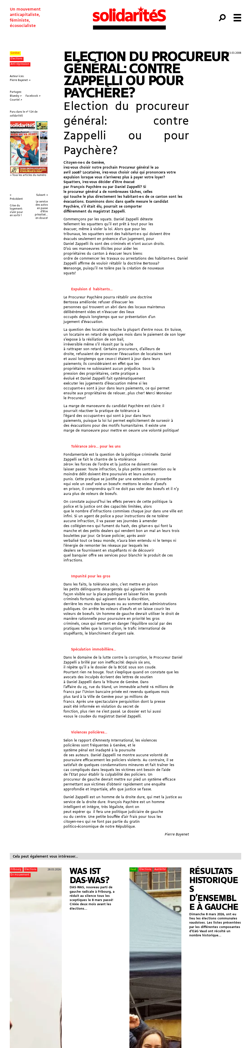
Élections (16, 58)
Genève (15, 53)
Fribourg (16, 869)
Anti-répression (20, 64)
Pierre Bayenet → (20, 80)
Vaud (133, 869)
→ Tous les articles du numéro (28, 175)
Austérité (160, 869)
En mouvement (20, 875)
